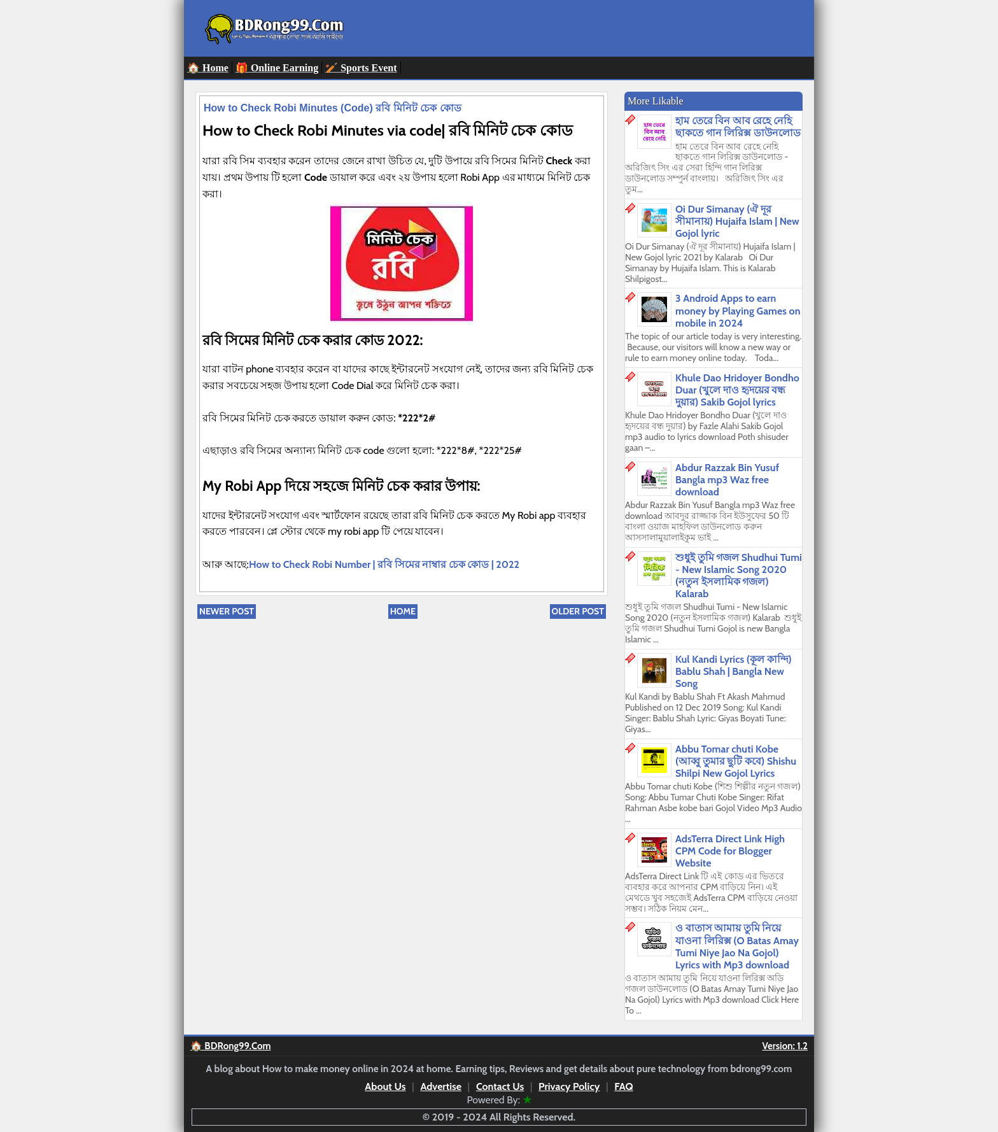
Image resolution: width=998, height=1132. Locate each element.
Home (403, 611)
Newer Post (226, 611)
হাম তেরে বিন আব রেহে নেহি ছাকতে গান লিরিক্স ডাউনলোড (738, 127)
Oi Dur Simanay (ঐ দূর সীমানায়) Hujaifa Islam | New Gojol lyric (737, 221)
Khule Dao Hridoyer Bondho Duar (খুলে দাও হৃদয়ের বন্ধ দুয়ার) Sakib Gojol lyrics (737, 390)
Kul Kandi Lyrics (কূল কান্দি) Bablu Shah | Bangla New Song (733, 671)
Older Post (578, 611)
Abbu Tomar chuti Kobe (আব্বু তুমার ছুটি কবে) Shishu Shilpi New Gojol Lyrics (735, 761)
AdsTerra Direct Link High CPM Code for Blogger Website (730, 851)
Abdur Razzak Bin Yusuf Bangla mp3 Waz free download (727, 480)
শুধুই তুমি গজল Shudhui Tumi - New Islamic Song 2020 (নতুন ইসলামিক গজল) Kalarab (738, 575)
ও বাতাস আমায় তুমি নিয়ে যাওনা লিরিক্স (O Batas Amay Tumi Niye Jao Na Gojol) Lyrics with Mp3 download (737, 946)
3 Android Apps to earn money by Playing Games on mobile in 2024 (738, 310)
